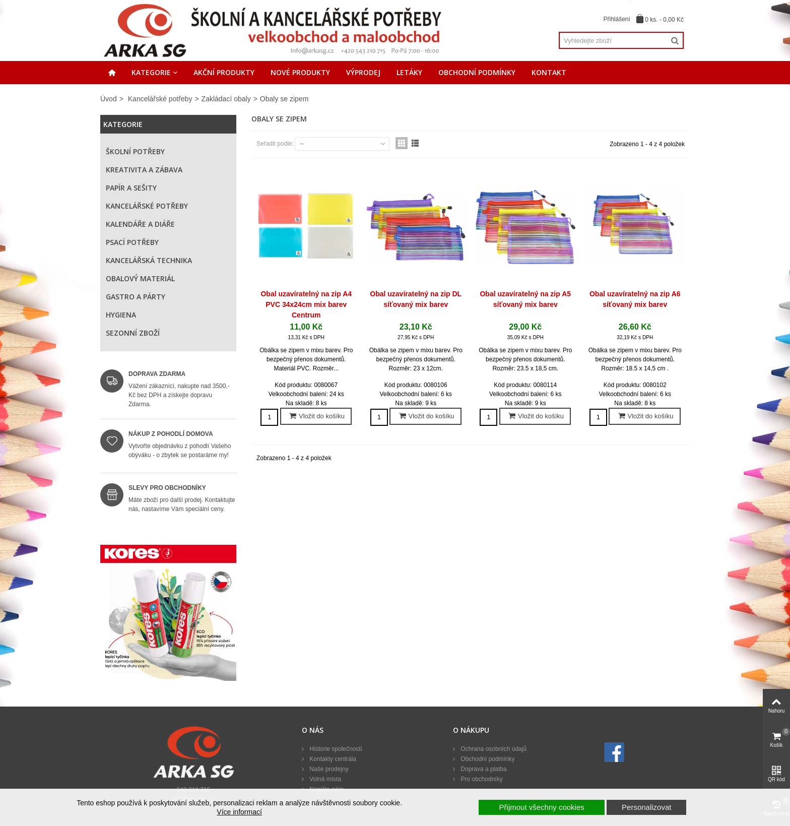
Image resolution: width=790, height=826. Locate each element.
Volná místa (324, 779)
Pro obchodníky (481, 779)
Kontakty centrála (332, 759)
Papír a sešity (131, 188)
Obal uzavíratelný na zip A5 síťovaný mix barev (525, 299)
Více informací (239, 812)
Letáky (409, 72)
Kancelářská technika (149, 260)
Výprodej (363, 72)
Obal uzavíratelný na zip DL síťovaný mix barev (416, 299)
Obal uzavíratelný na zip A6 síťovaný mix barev (635, 299)
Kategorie (151, 72)
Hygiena (121, 315)
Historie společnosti (335, 748)
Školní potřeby (135, 151)
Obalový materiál (140, 278)
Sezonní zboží (133, 333)
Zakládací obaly (226, 99)
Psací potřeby (132, 242)
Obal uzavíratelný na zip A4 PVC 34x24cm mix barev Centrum (306, 304)
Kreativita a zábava (144, 169)
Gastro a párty (135, 296)
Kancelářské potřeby (160, 99)
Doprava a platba (483, 769)
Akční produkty (223, 72)
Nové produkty (300, 72)
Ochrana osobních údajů (492, 748)
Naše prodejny (328, 769)
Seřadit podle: (275, 143)
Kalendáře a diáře (140, 224)
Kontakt (549, 72)
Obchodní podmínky (476, 72)
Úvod (108, 99)
